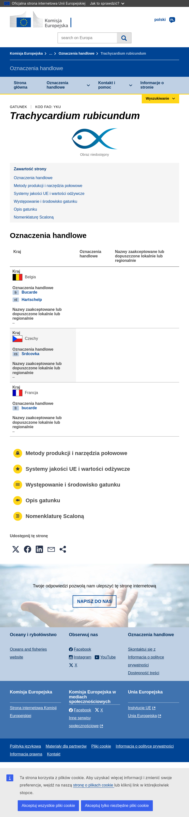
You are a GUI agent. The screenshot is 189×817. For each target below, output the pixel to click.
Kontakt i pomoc (106, 85)
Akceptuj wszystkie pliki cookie (48, 805)
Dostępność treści (143, 673)
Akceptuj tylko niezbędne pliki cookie (117, 805)
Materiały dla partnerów (66, 746)
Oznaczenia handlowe (76, 53)
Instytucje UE (139, 708)
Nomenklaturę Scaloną (34, 217)
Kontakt (53, 754)
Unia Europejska (142, 716)
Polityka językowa (25, 746)
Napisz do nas (94, 601)
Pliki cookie (101, 746)
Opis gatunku (25, 209)
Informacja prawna (26, 754)
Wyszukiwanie (124, 38)
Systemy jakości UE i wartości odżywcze (49, 193)
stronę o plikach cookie (93, 785)
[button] (16, 549)
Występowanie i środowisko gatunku (45, 201)
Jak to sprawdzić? (107, 3)
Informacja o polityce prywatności (145, 746)
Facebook (80, 710)
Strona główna (20, 85)
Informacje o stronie (152, 85)
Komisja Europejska (26, 53)
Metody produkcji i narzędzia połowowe (48, 186)
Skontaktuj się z (142, 649)
